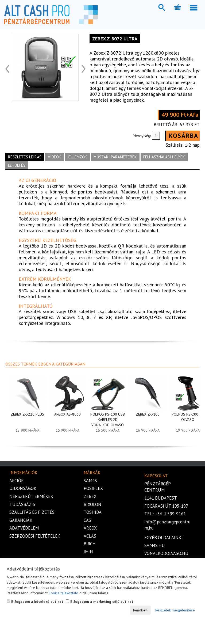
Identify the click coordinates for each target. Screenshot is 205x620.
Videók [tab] (54, 156)
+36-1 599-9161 (170, 514)
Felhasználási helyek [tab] (164, 156)
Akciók (16, 481)
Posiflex (93, 488)
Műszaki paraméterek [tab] (115, 156)
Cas (87, 520)
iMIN (88, 552)
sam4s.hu (154, 545)
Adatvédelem (24, 528)
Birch (90, 544)
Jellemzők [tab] (77, 156)
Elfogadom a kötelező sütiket (35, 601)
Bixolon (92, 504)
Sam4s (90, 481)
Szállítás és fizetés (32, 512)
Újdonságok (22, 488)
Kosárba (183, 135)
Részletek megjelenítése (175, 610)
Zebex (90, 496)
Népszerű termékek (31, 496)
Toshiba (93, 512)
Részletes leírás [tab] (24, 156)
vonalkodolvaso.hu (166, 553)
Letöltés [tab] (16, 165)
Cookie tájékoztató (63, 593)
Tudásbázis (22, 504)
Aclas (90, 536)
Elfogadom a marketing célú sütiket (99, 601)
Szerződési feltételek (34, 536)
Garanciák (20, 520)
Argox (90, 528)
